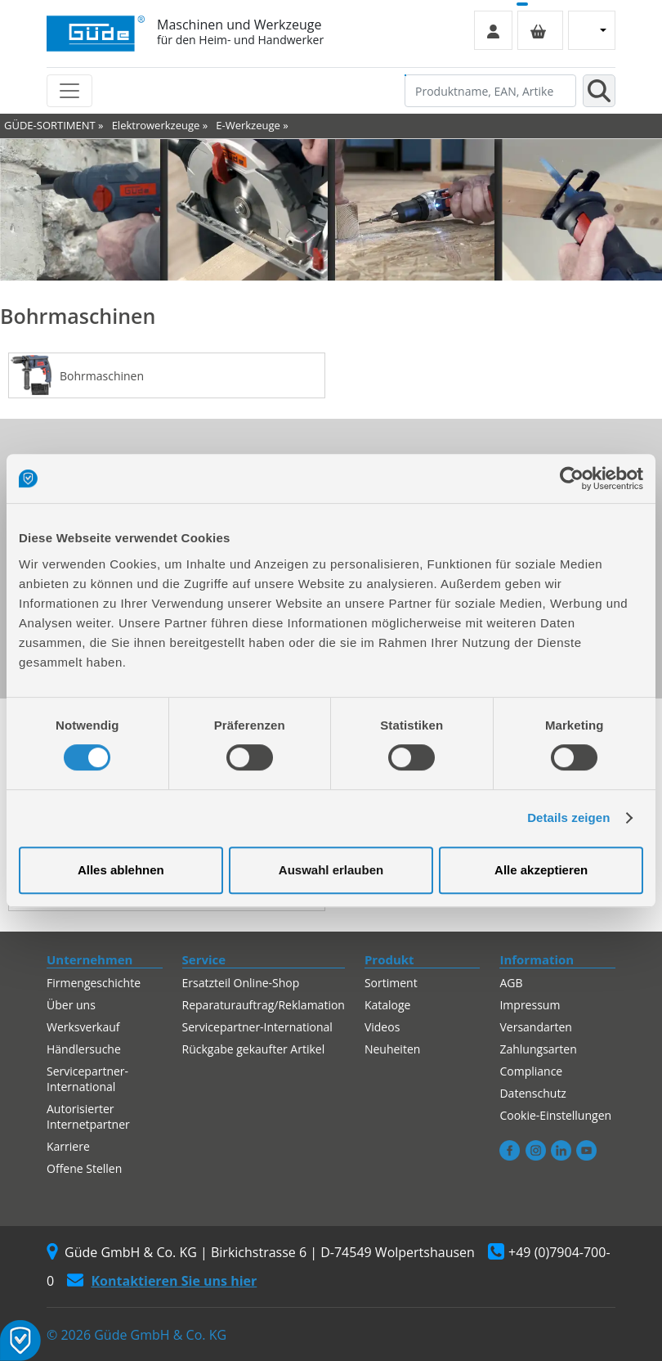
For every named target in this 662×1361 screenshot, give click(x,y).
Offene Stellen (84, 1168)
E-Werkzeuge (248, 125)
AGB (510, 982)
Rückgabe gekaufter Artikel (253, 1049)
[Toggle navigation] (69, 90)
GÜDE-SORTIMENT (50, 125)
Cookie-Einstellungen (555, 1115)
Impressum (529, 1005)
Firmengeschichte (94, 982)
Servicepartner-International (87, 1078)
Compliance (530, 1071)
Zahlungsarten (537, 1049)
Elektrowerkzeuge (156, 125)
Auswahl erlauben (331, 870)
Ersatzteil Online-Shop (241, 982)
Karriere (68, 1146)
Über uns (71, 1005)
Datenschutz (532, 1093)
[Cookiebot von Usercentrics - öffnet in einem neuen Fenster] (571, 478)
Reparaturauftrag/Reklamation (263, 1005)
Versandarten (535, 1027)
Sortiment (391, 982)
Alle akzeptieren (541, 870)
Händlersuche (84, 1049)
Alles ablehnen (121, 870)
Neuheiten (392, 1049)
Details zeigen (568, 817)
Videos (382, 1027)
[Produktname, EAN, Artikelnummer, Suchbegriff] (490, 90)
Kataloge (388, 1005)
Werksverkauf (83, 1027)
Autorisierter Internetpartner (88, 1116)
